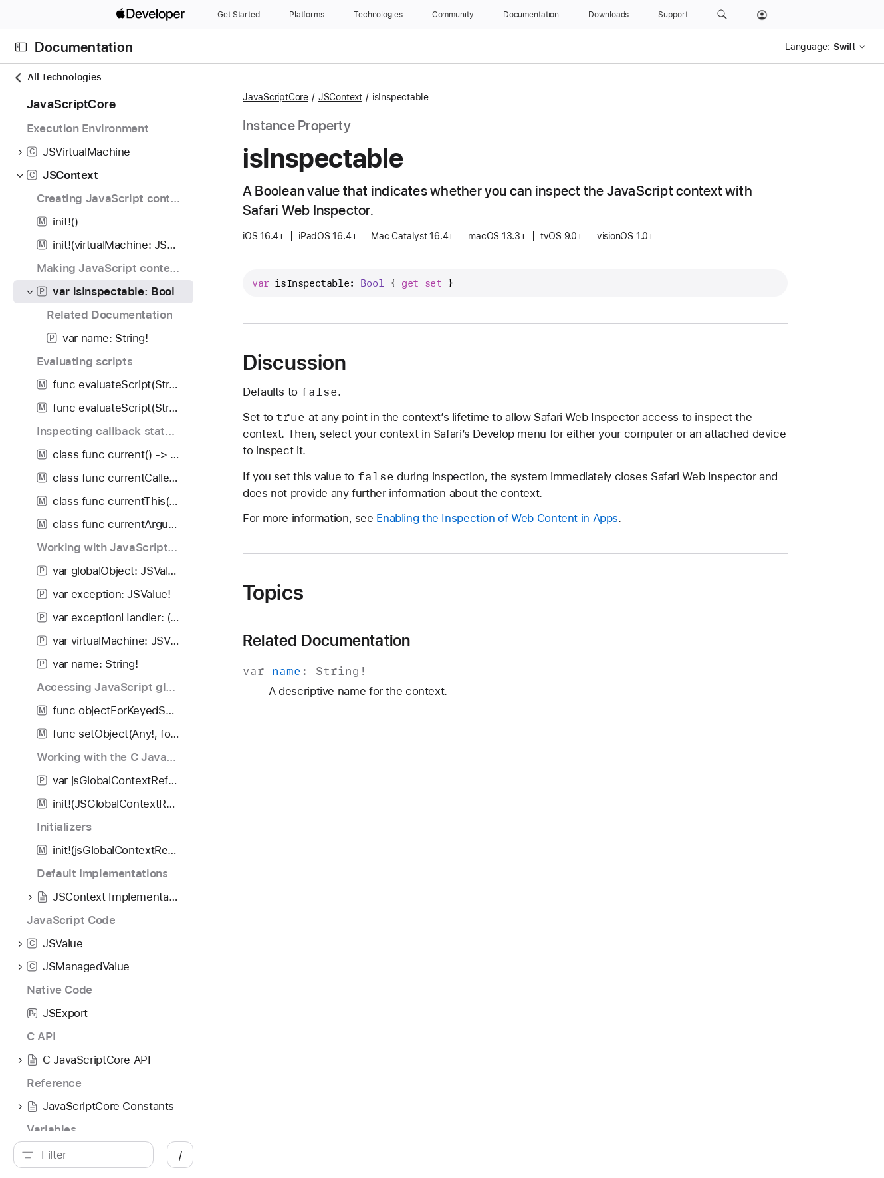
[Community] (453, 14)
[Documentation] (531, 14)
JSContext (417, 97)
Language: (807, 46)
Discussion (371, 362)
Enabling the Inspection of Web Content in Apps (574, 518)
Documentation (84, 47)
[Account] (762, 14)
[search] (112, 1154)
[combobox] (120, 1154)
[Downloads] (608, 14)
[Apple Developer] (152, 14)
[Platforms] (307, 14)
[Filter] (120, 1154)
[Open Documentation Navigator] (21, 47)
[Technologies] (378, 14)
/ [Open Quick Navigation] (239, 1154)
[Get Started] (238, 14)
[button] (722, 14)
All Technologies (57, 77)
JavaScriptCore (352, 97)
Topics (349, 593)
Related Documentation (403, 640)
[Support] (673, 14)
